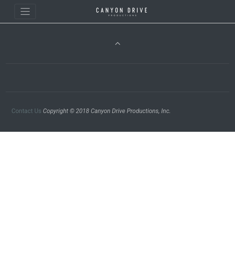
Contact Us (26, 111)
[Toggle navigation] (25, 11)
